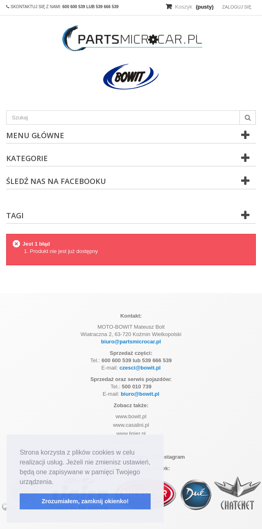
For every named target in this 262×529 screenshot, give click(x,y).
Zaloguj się (236, 6)
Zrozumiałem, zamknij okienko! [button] (85, 501)
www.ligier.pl (131, 433)
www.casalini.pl (131, 425)
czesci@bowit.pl (140, 368)
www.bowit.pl (130, 416)
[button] (56, 482)
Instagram (169, 457)
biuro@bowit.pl (140, 394)
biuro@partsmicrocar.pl (131, 341)
